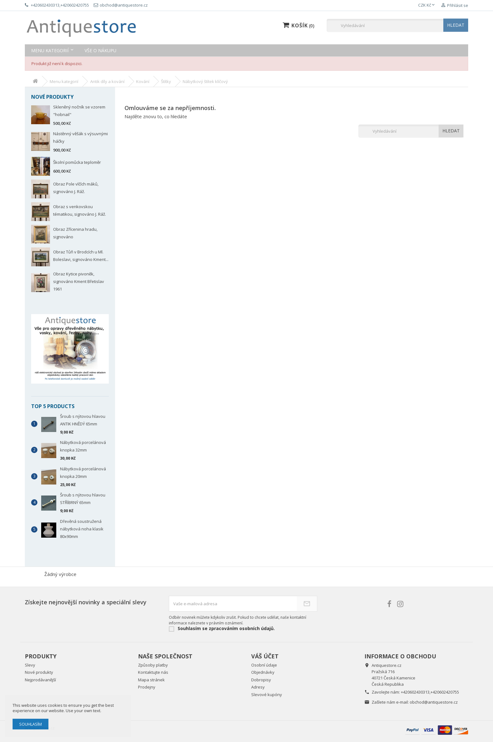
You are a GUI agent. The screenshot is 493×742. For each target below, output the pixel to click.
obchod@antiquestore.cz (434, 702)
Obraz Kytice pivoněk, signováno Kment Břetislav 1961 (78, 281)
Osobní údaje (264, 665)
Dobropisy (261, 680)
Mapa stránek (151, 680)
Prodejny (146, 687)
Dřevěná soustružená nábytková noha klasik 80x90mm (81, 528)
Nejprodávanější (40, 680)
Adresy (258, 687)
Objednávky (262, 672)
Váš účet (265, 656)
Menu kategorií (50, 50)
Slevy (30, 665)
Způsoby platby (153, 665)
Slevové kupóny (266, 694)
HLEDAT (455, 25)
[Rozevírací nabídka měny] (427, 5)
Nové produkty (39, 672)
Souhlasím (30, 724)
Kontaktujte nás (153, 672)
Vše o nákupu (100, 50)
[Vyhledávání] (397, 25)
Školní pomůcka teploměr (77, 162)
